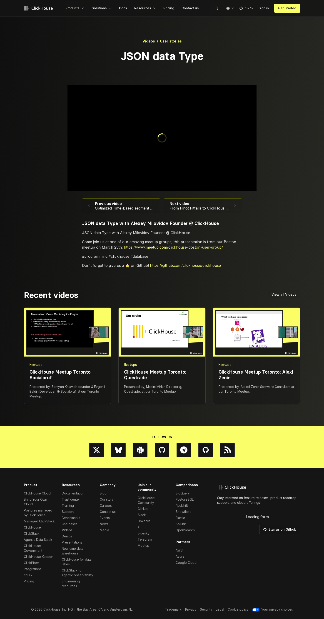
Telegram (145, 539)
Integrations (32, 569)
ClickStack (32, 533)
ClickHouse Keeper (38, 557)
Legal (220, 609)
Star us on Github (279, 529)
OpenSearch (185, 530)
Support (68, 512)
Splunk (181, 524)
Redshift (182, 505)
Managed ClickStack (39, 521)
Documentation (73, 493)
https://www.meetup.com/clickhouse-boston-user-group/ (173, 247)
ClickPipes (32, 563)
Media (104, 530)
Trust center (71, 499)
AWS (179, 550)
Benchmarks (71, 518)
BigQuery (183, 493)
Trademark (173, 609)
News (104, 524)
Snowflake (184, 512)
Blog (103, 493)
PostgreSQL (185, 499)
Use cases (69, 524)
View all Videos (284, 294)
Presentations (72, 542)
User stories (171, 41)
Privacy (190, 609)
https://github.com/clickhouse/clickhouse (185, 265)
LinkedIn (144, 521)
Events (105, 518)
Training (68, 505)
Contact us (108, 512)
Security (206, 609)
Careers (106, 505)
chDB (28, 575)
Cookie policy (238, 609)
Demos (67, 536)
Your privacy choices (272, 609)
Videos (148, 41)
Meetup (143, 545)
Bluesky (144, 533)
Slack (142, 515)
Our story (107, 499)
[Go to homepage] (39, 8)
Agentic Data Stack (38, 540)
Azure (180, 556)
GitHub (143, 509)
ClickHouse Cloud (37, 493)
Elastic (180, 518)
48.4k (246, 8)
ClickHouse (32, 527)
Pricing (29, 581)
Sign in (264, 8)
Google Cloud (186, 562)
